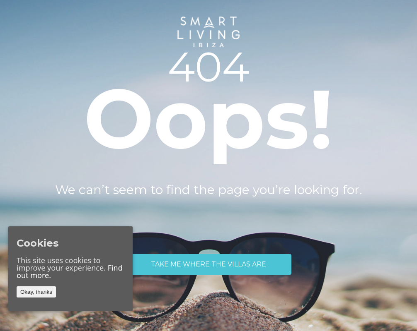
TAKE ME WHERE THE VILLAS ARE (208, 264)
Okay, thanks (36, 292)
